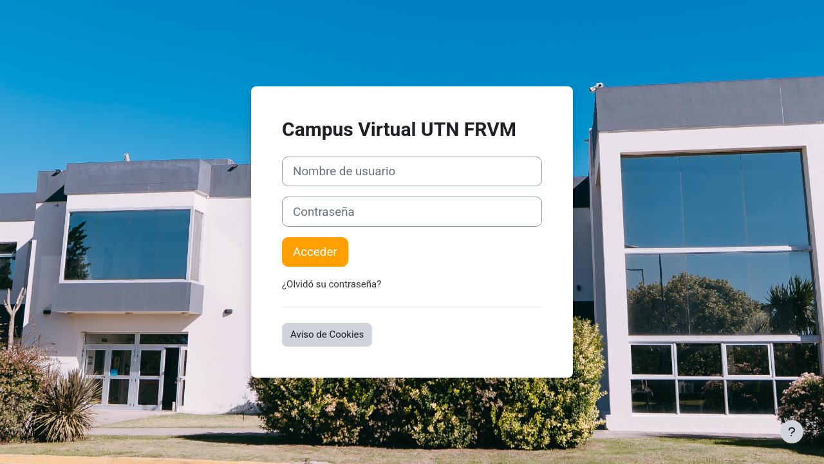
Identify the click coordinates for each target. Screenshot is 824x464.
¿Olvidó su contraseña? (331, 284)
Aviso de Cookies (327, 334)
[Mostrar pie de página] (791, 431)
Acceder (315, 252)
